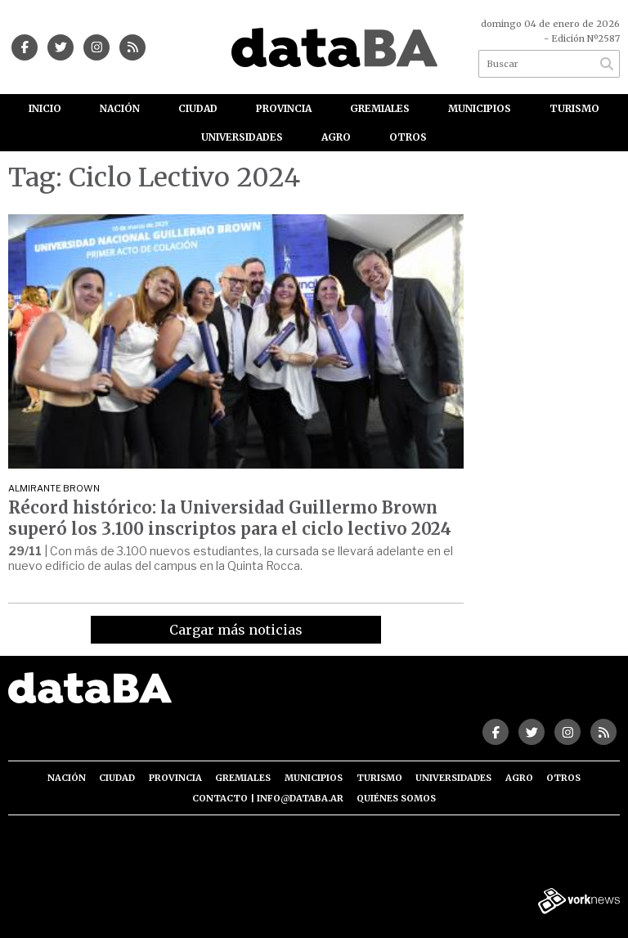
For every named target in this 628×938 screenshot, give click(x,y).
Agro (336, 137)
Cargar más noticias (236, 630)
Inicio (45, 108)
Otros (408, 137)
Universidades (242, 137)
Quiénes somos (396, 798)
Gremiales (380, 108)
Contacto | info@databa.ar (267, 798)
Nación (120, 108)
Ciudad (198, 108)
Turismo (574, 108)
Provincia (284, 108)
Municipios (479, 108)
